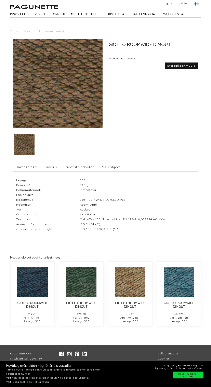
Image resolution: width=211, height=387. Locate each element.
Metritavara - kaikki (51, 31)
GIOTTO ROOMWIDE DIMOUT (32, 305)
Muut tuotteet (84, 14)
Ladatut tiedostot (79, 167)
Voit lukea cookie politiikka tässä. (28, 381)
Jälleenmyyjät (144, 14)
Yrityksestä (173, 14)
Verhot (41, 14)
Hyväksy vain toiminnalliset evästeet (179, 368)
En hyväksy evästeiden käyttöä (182, 365)
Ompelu (59, 14)
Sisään (182, 3)
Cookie (163, 358)
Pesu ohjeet (111, 167)
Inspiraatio (19, 14)
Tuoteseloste (27, 167)
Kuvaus (51, 167)
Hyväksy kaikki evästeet (188, 375)
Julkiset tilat (114, 14)
